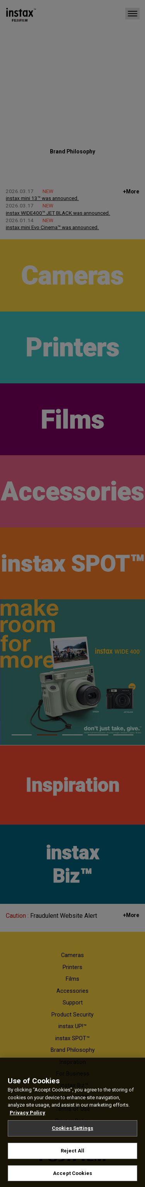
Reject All (72, 1155)
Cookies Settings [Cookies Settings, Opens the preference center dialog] (72, 1133)
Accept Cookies (72, 1177)
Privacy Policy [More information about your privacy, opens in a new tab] (27, 1117)
